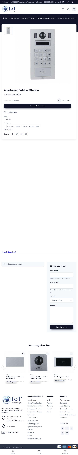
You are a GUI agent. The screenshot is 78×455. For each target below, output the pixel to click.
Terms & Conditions (66, 409)
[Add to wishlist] (59, 100)
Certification (64, 418)
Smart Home (32, 400)
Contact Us (64, 403)
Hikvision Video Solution (35, 406)
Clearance (31, 433)
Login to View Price (37, 106)
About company (65, 400)
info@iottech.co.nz (12, 432)
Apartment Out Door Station (46, 18)
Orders (49, 412)
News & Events (65, 406)
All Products (15, 18)
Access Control (32, 418)
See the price (11, 382)
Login (48, 400)
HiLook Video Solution (35, 438)
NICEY (21, 447)
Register (50, 403)
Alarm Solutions (33, 421)
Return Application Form (68, 415)
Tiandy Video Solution (35, 403)
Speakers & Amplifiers (35, 427)
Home (5, 18)
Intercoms (25, 18)
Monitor (30, 430)
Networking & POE (33, 424)
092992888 (14, 2)
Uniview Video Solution (35, 412)
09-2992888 (11, 426)
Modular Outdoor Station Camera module (39, 378)
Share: (6, 134)
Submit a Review (62, 327)
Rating (53, 296)
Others (30, 436)
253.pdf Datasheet (9, 252)
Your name (54, 271)
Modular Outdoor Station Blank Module (15, 378)
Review (53, 305)
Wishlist (49, 409)
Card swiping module (61, 377)
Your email (54, 282)
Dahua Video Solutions (35, 409)
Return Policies (65, 412)
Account (50, 406)
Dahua (33, 18)
